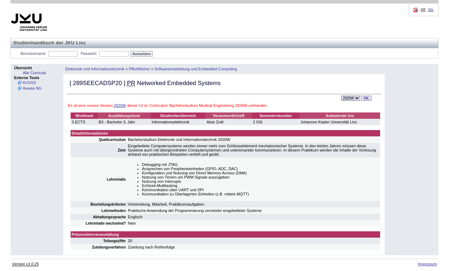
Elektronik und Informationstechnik (94, 69)
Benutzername (33, 53)
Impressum (427, 264)
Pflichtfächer (139, 69)
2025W (120, 105)
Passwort (88, 53)
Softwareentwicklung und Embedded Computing (195, 69)
